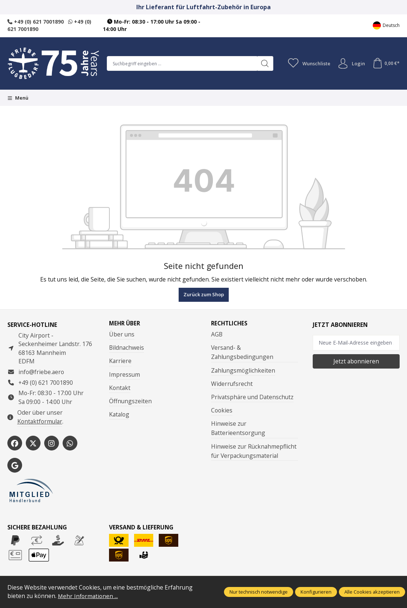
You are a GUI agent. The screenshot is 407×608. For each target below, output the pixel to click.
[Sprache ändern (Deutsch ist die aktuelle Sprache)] (386, 25)
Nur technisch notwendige (258, 591)
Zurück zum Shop (203, 294)
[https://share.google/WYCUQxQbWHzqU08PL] (14, 465)
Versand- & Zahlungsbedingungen (242, 352)
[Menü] (17, 98)
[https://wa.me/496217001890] (70, 443)
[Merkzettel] (307, 63)
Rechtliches (230, 324)
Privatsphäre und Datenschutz (252, 397)
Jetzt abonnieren (356, 361)
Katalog (119, 415)
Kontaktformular (39, 421)
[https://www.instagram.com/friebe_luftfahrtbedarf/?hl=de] (51, 443)
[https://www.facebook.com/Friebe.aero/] (14, 443)
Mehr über (125, 324)
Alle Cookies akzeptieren (372, 591)
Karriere (120, 361)
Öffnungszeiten (130, 401)
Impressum (124, 374)
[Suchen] (263, 63)
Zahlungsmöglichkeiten (243, 370)
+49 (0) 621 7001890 (35, 21)
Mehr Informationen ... (88, 596)
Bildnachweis (126, 348)
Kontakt (119, 388)
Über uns (121, 335)
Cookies (221, 411)
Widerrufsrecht (232, 384)
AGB (216, 335)
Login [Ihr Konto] (350, 63)
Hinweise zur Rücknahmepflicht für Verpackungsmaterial (254, 451)
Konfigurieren (316, 591)
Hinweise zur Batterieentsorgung (238, 428)
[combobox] (181, 63)
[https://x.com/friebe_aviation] (33, 443)
